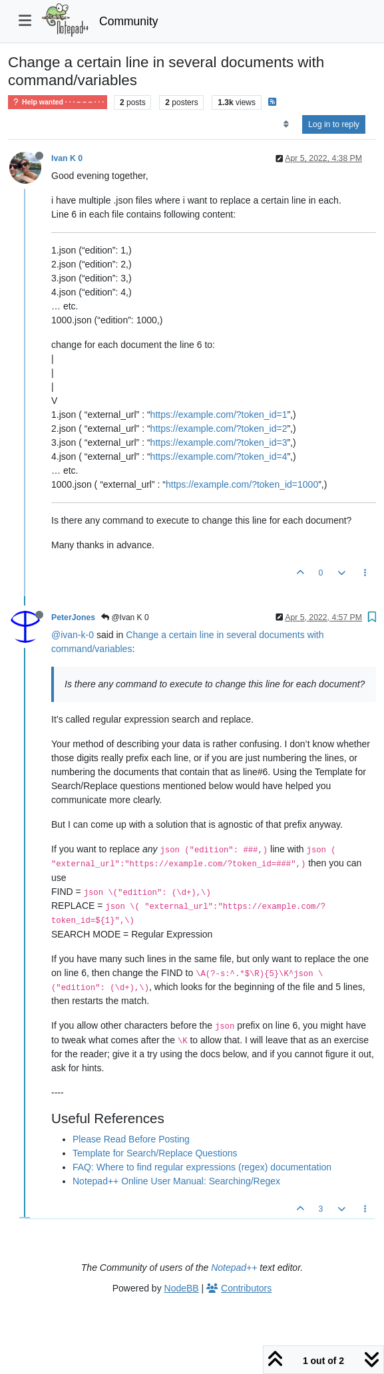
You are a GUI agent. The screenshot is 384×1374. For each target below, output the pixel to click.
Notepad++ (234, 1267)
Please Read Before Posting (131, 1139)
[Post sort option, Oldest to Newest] (286, 124)
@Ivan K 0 (125, 617)
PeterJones (73, 617)
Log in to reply (333, 124)
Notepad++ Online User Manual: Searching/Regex (176, 1181)
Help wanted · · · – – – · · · (57, 102)
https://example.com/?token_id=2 (219, 428)
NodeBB (181, 1288)
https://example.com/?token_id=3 (219, 442)
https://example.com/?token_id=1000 (242, 484)
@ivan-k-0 (72, 634)
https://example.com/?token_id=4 (219, 456)
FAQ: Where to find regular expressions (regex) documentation (202, 1167)
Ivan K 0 (67, 158)
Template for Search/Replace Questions (155, 1153)
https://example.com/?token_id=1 (219, 414)
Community (128, 21)
